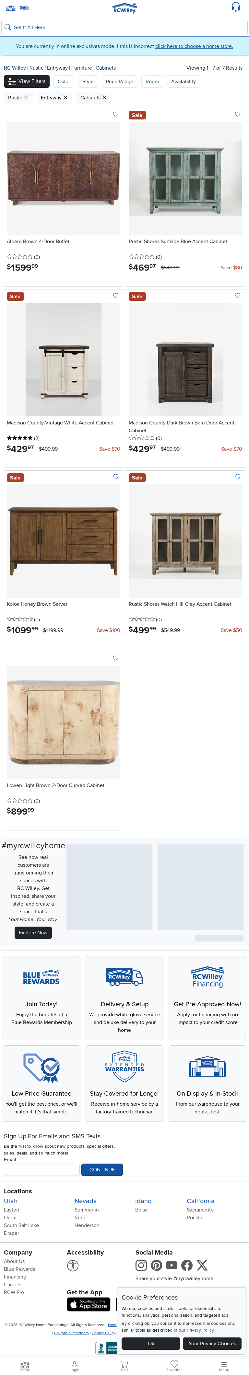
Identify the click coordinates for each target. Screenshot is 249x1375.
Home (113, 1325)
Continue (102, 1169)
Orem (10, 1217)
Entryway (58, 68)
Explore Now (33, 933)
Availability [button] (183, 81)
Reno (81, 1217)
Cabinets (106, 68)
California (201, 1201)
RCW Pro (14, 1292)
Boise (141, 1210)
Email (10, 1159)
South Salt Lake (21, 1225)
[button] (27, 81)
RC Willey (15, 68)
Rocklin (195, 1217)
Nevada (86, 1201)
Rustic (37, 68)
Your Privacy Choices (212, 1343)
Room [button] (152, 81)
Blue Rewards (19, 1269)
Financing (15, 1277)
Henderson (87, 1225)
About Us (14, 1261)
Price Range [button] (119, 81)
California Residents (71, 1333)
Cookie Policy (103, 1333)
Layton (11, 1210)
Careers (12, 1284)
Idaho (143, 1201)
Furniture (82, 68)
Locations (18, 1191)
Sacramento (200, 1210)
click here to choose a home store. (194, 46)
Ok (151, 1343)
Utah (11, 1201)
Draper (11, 1233)
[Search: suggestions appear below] (124, 27)
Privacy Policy (200, 1330)
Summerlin (87, 1210)
